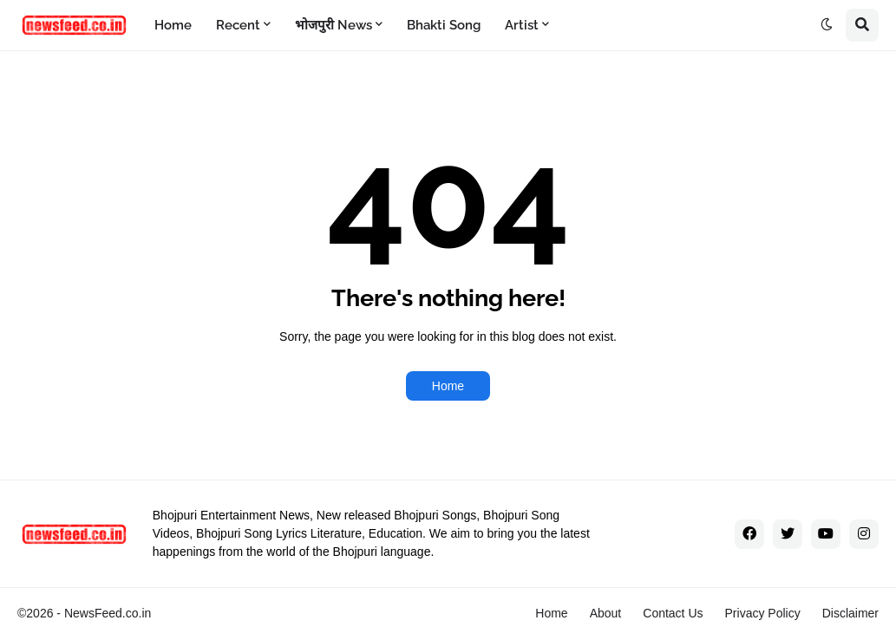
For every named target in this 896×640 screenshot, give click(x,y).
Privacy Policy (763, 613)
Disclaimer (850, 613)
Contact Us (673, 613)
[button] (827, 25)
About (606, 613)
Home (448, 386)
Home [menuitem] (173, 25)
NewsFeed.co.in (107, 613)
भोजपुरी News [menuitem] (333, 25)
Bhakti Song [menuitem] (444, 25)
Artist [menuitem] (522, 25)
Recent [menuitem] (238, 25)
